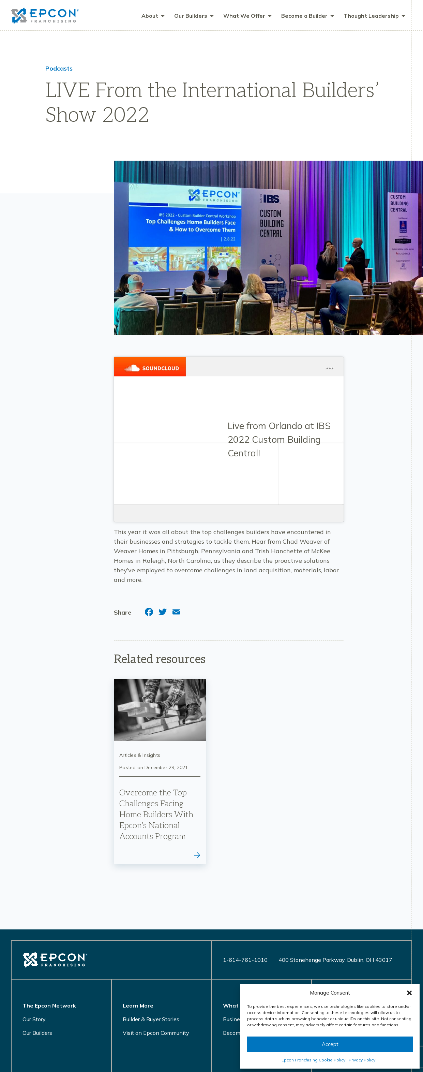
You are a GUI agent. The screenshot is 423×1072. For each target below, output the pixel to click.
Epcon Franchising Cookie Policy (313, 1059)
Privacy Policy (362, 1059)
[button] (409, 992)
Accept (330, 1044)
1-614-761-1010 (245, 960)
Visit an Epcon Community (156, 1033)
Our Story (34, 1019)
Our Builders (37, 1033)
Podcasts (59, 69)
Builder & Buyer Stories (151, 1019)
